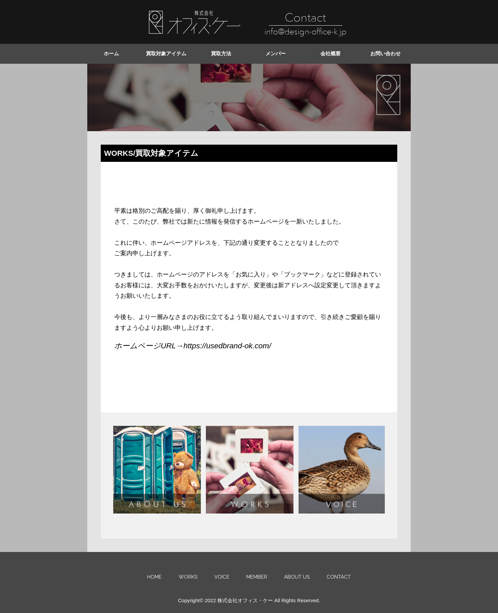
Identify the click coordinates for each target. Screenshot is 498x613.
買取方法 (221, 54)
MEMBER (256, 577)
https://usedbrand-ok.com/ (227, 346)
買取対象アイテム (166, 54)
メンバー (276, 54)
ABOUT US (297, 577)
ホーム (111, 54)
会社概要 (330, 54)
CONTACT (338, 577)
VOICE (221, 577)
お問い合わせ (385, 54)
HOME (154, 577)
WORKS (188, 577)
